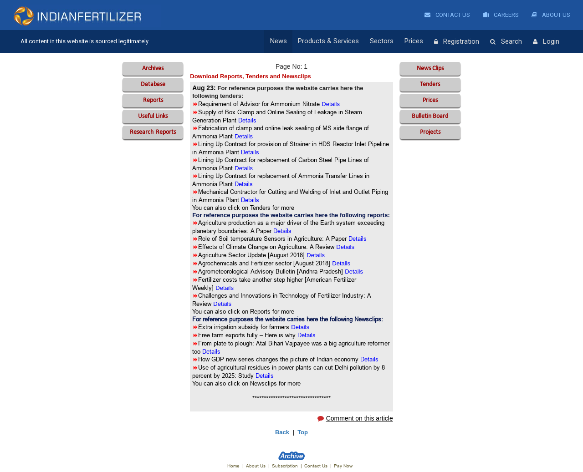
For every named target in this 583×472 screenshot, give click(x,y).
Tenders (430, 84)
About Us (551, 14)
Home (233, 466)
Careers (501, 14)
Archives (153, 68)
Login (546, 41)
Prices (413, 41)
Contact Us (447, 14)
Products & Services (328, 41)
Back (282, 432)
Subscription (285, 466)
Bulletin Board (430, 116)
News (278, 41)
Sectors (382, 41)
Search (506, 41)
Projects (430, 132)
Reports (153, 100)
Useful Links (153, 116)
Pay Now (343, 466)
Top (302, 432)
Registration (456, 41)
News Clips (430, 68)
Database (153, 84)
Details (345, 247)
